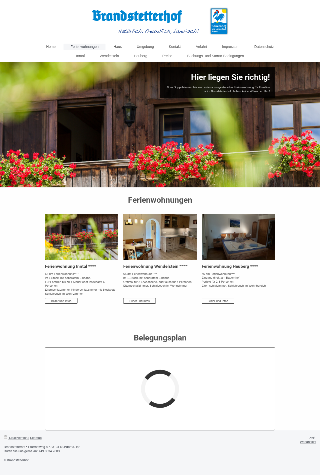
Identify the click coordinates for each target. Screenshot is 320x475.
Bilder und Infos (61, 300)
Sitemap (36, 438)
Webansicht (308, 442)
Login (312, 437)
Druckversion (16, 438)
